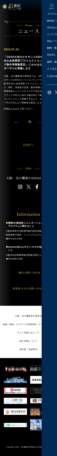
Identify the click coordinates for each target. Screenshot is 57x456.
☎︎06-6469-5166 (14, 259)
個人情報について (29, 341)
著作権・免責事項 (29, 349)
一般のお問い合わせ (33, 273)
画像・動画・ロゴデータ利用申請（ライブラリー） (28, 324)
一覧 (28, 121)
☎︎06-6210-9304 (14, 238)
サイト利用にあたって (28, 332)
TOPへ (35, 144)
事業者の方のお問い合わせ (31, 288)
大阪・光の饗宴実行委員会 (28, 316)
